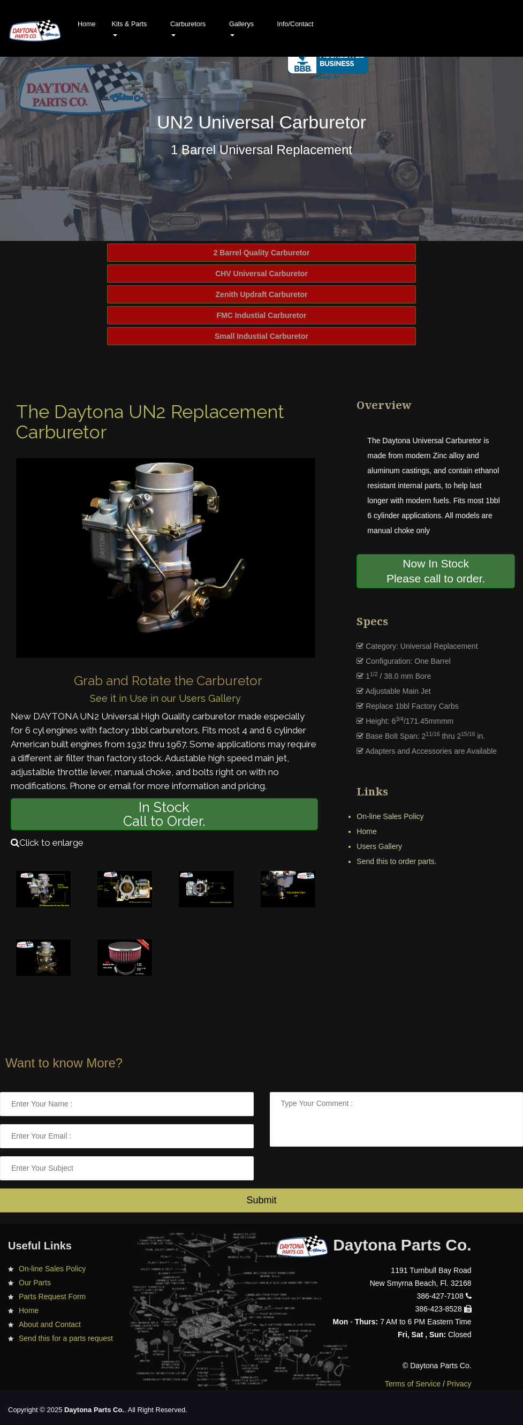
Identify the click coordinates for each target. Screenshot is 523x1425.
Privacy (459, 1383)
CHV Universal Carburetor (261, 273)
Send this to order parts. (396, 861)
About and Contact (50, 1324)
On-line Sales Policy (390, 816)
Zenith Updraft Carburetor (262, 294)
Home (87, 24)
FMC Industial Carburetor (261, 315)
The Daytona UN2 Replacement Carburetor (150, 422)
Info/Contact (295, 24)
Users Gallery (379, 846)
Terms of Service (413, 1383)
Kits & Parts (129, 28)
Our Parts (35, 1282)
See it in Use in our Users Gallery (165, 698)
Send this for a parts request (66, 1338)
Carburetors (188, 28)
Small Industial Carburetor (261, 336)
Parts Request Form (52, 1296)
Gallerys (241, 28)
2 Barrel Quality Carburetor (262, 252)
